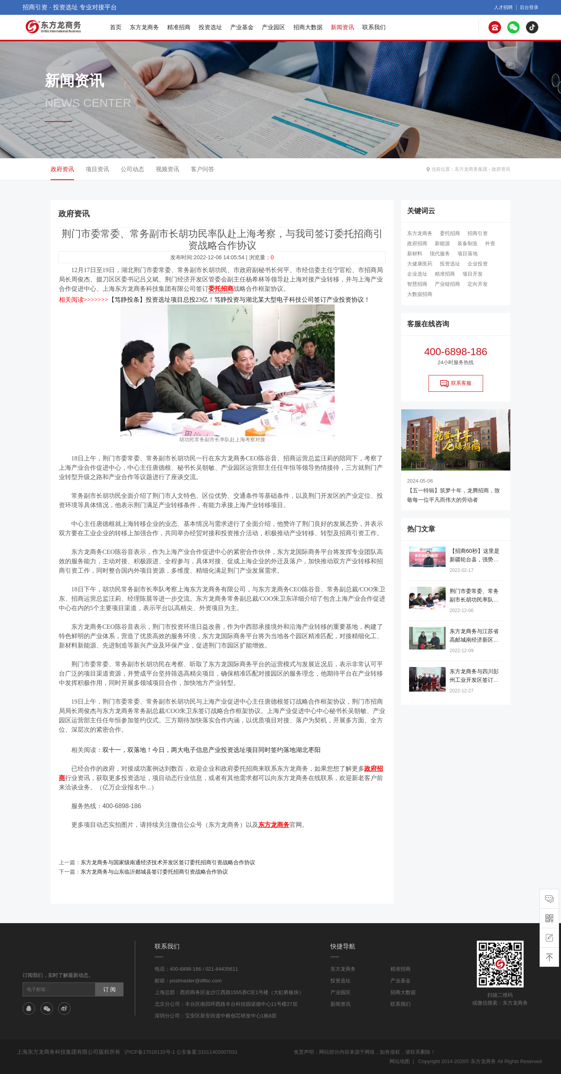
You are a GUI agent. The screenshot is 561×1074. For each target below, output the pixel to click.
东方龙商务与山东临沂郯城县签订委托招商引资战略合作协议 (154, 872)
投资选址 (210, 27)
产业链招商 (447, 284)
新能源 (442, 243)
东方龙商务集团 (471, 169)
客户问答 (202, 169)
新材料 (414, 254)
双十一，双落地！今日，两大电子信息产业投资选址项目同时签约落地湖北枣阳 (211, 750)
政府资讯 (501, 169)
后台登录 (529, 7)
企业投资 (478, 264)
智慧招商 (417, 284)
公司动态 (132, 169)
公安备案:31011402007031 (207, 1052)
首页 (116, 27)
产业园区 (273, 27)
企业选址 (417, 274)
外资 (490, 243)
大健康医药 (419, 264)
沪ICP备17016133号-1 (149, 1052)
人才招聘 (503, 7)
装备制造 (467, 243)
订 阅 (109, 989)
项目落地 (467, 254)
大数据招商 (419, 294)
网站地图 (400, 1061)
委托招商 (450, 233)
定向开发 (478, 284)
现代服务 (440, 254)
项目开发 (472, 274)
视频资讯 (167, 169)
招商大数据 (308, 27)
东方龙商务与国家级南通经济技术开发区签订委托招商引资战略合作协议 (168, 862)
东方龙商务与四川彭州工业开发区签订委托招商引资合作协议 (474, 680)
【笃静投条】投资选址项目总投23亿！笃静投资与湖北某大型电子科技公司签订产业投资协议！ (239, 299)
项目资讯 (97, 169)
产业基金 (242, 27)
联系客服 (455, 383)
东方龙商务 (144, 27)
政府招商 (417, 243)
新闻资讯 (342, 27)
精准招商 (179, 27)
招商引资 (478, 233)
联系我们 (374, 27)
